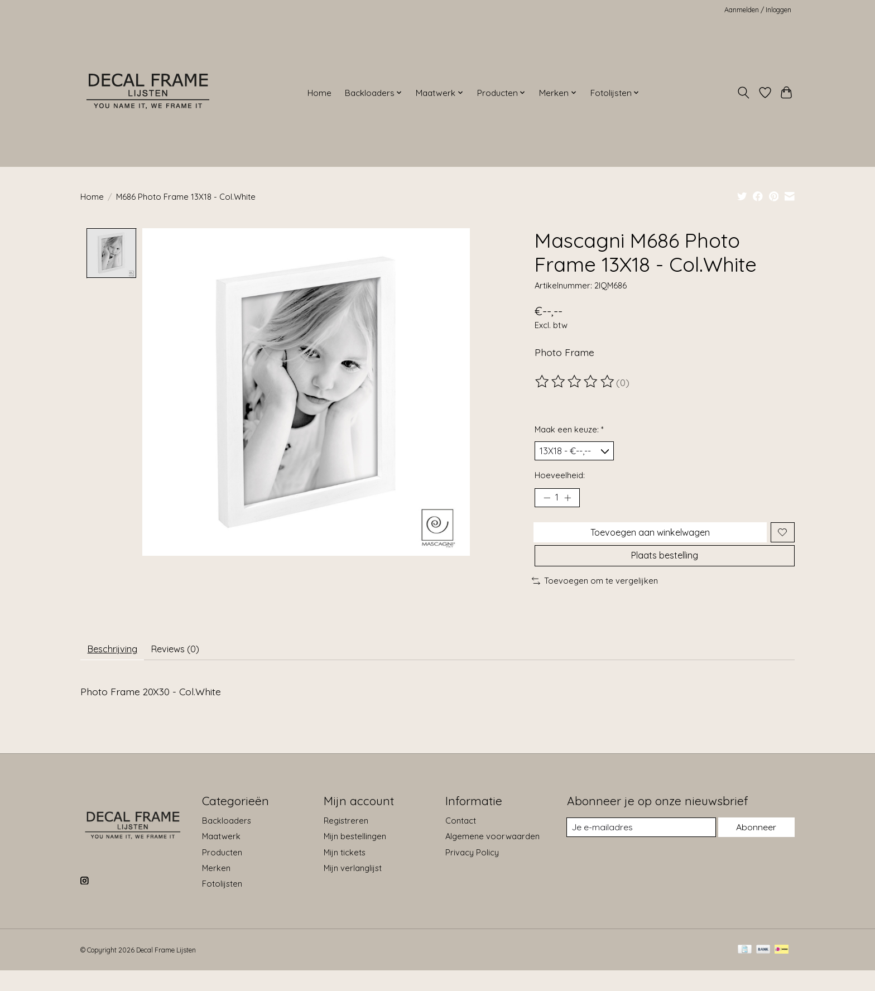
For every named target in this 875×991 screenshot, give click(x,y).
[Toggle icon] (743, 93)
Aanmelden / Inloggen (757, 10)
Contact (460, 840)
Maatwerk (221, 857)
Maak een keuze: (569, 429)
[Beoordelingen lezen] (575, 381)
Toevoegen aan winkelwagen (648, 540)
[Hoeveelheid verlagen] (547, 502)
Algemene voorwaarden (492, 857)
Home (319, 93)
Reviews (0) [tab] (188, 667)
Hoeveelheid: (560, 478)
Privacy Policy (472, 872)
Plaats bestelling (664, 570)
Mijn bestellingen (355, 857)
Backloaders (226, 840)
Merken (216, 888)
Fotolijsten (222, 903)
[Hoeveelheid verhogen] (571, 502)
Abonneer (755, 847)
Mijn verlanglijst (353, 888)
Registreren (346, 840)
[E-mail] (640, 848)
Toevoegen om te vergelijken (595, 596)
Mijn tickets (345, 872)
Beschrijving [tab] (117, 667)
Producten (222, 872)
